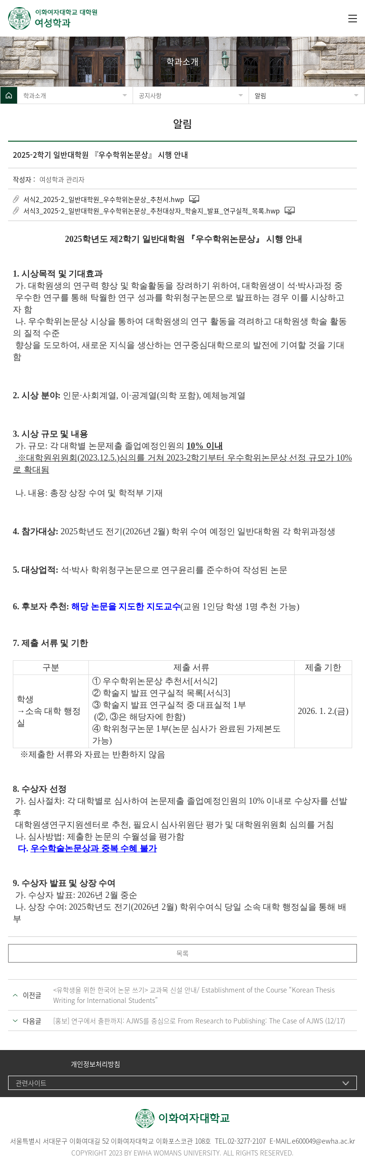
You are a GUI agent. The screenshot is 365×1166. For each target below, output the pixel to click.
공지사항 (150, 95)
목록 (182, 953)
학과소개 (34, 95)
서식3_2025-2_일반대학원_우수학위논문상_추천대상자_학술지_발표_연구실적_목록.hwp (151, 210)
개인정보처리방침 (95, 1064)
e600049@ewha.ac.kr (323, 1141)
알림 (260, 95)
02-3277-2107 (247, 1141)
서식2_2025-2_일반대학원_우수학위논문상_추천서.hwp (103, 199)
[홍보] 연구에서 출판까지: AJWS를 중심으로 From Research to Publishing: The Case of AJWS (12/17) (199, 1020)
